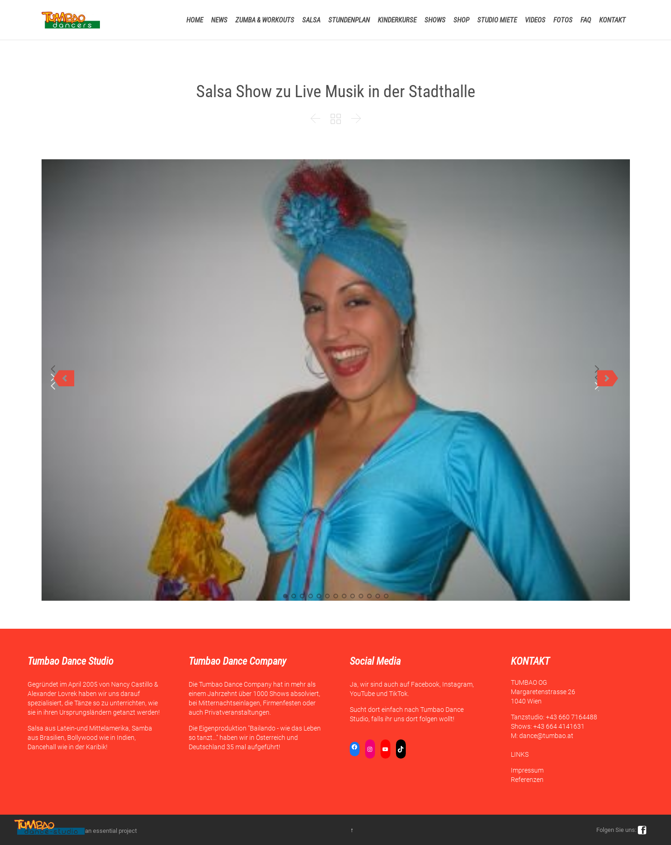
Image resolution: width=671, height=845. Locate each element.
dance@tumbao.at (546, 735)
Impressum (527, 770)
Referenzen (527, 779)
